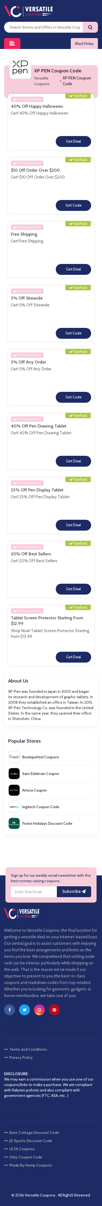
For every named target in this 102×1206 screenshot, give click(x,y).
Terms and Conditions (25, 1049)
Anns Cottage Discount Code (31, 1132)
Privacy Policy (18, 1057)
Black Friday (84, 43)
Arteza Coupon (28, 790)
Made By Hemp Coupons (28, 1165)
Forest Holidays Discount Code (40, 823)
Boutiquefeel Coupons (34, 757)
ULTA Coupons (19, 1148)
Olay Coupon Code (23, 1157)
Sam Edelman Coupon (34, 773)
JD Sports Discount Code (28, 1140)
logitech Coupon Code (34, 806)
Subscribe (74, 891)
